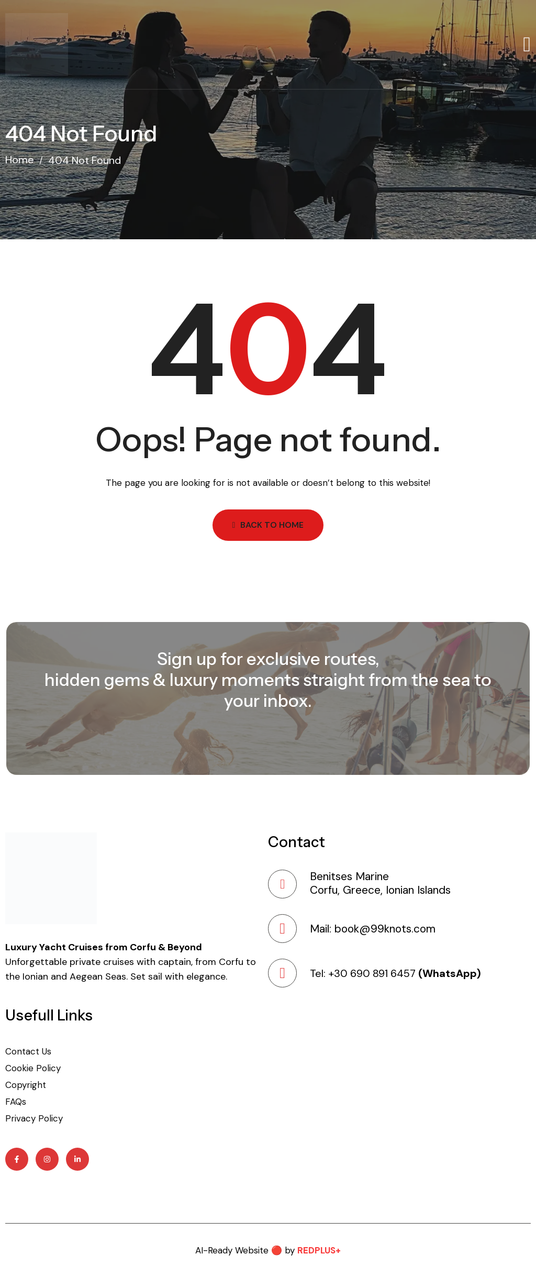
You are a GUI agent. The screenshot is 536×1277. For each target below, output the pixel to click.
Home (19, 160)
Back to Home (268, 524)
